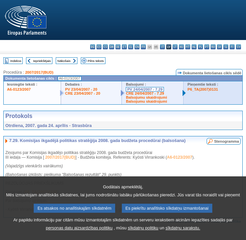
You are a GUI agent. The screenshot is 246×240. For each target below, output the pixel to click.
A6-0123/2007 (19, 89)
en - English (137, 46)
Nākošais (63, 61)
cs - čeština (105, 46)
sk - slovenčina (219, 46)
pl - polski (200, 46)
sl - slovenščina (225, 46)
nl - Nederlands (194, 46)
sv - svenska (238, 46)
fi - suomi (232, 46)
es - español (98, 46)
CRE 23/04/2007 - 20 (82, 93)
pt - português (206, 46)
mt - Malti (187, 46)
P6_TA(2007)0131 (203, 89)
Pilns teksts (96, 61)
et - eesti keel (124, 46)
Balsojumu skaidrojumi (146, 97)
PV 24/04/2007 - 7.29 (145, 89)
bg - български (92, 46)
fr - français (143, 46)
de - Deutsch (117, 46)
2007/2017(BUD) (39, 72)
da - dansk (111, 46)
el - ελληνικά (130, 46)
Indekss (15, 61)
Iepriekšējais (42, 61)
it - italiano (162, 46)
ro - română (213, 46)
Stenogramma (226, 141)
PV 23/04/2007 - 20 (81, 89)
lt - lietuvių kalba (175, 46)
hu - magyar (181, 46)
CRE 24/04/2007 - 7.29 (145, 93)
